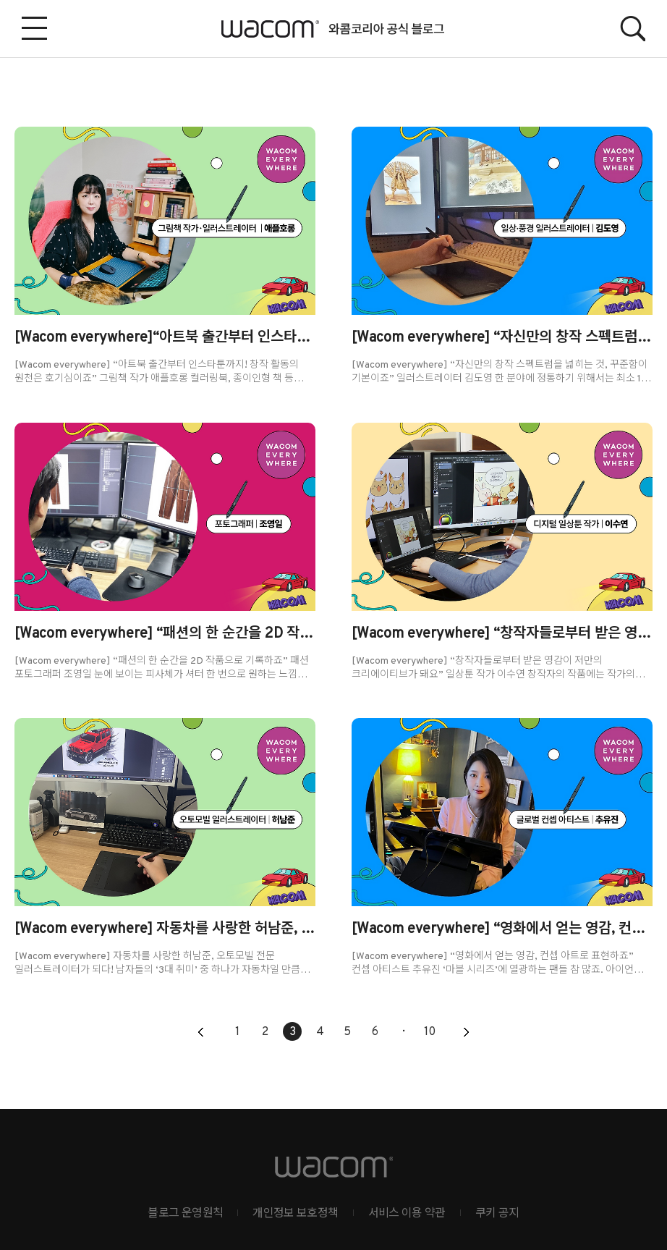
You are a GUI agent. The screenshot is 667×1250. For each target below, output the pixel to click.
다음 (466, 1033)
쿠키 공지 (497, 1214)
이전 (201, 1033)
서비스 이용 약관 (407, 1214)
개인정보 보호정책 (295, 1214)
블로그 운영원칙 (185, 1214)
